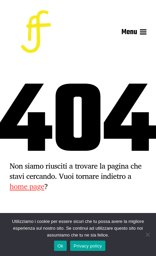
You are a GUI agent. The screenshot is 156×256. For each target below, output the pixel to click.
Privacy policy (88, 245)
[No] (147, 234)
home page (27, 186)
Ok (60, 245)
